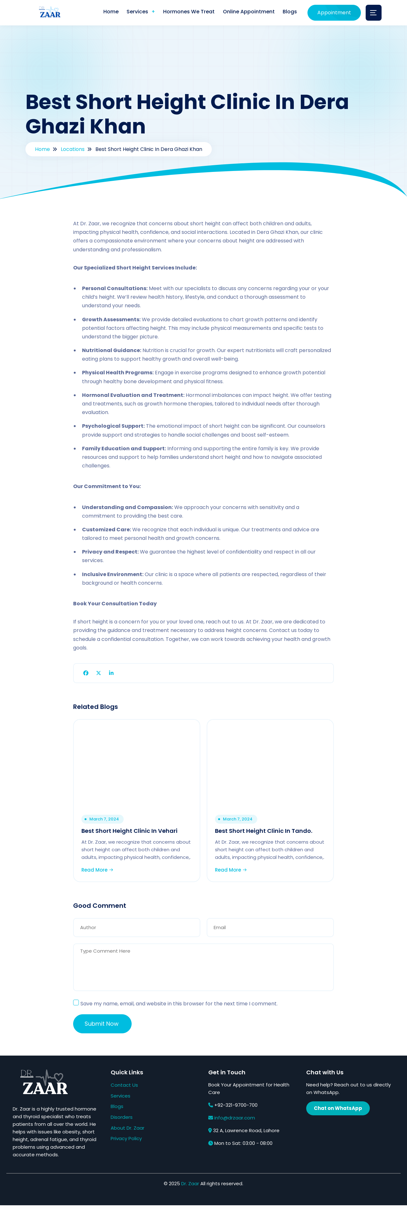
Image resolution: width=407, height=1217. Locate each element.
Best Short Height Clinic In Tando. (265, 833)
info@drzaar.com (234, 1129)
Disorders (122, 1128)
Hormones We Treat (185, 12)
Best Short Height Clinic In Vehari (131, 833)
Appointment (334, 12)
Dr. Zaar (190, 1195)
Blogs (289, 12)
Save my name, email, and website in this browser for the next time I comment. (179, 1015)
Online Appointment (246, 12)
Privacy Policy (126, 1150)
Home (104, 12)
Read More (99, 879)
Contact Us (124, 1096)
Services (132, 12)
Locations (73, 149)
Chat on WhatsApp (338, 1120)
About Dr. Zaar (127, 1139)
